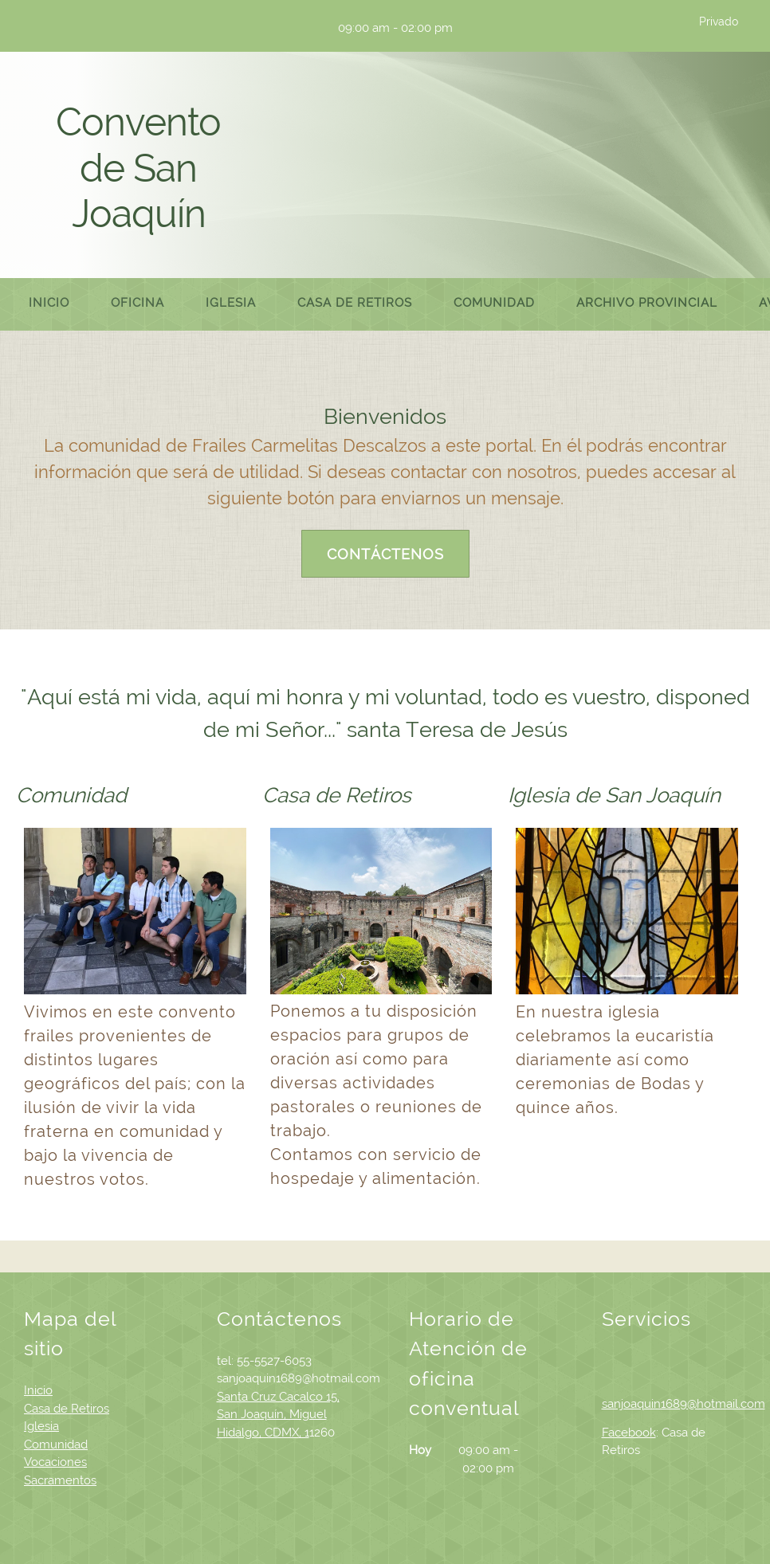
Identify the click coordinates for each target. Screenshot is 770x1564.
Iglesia (41, 1426)
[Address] (302, 28)
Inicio (38, 1390)
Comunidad (56, 1444)
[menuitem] (49, 304)
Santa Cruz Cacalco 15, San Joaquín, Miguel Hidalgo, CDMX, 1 (278, 1415)
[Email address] (278, 28)
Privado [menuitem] (718, 21)
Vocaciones (55, 1462)
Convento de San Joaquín (138, 168)
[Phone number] (254, 28)
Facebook (629, 1432)
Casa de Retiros (66, 1408)
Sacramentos (60, 1480)
